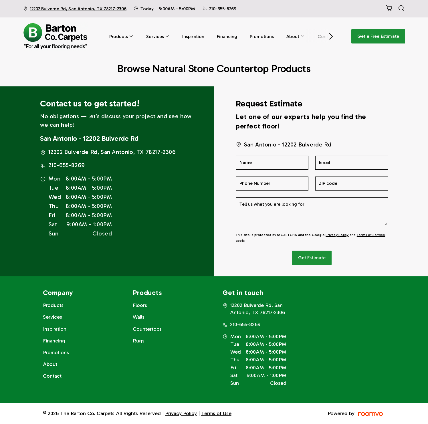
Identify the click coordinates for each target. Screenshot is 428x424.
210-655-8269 (222, 8)
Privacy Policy (337, 235)
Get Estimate (312, 257)
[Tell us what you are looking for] (312, 211)
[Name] (272, 163)
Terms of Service (371, 235)
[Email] (351, 163)
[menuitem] (121, 36)
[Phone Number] (272, 184)
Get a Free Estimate (378, 36)
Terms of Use (216, 413)
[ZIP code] (351, 184)
